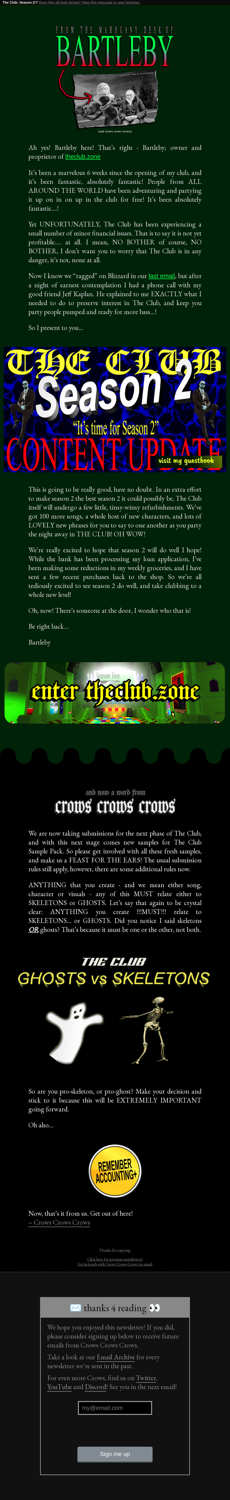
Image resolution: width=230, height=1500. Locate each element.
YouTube (59, 1386)
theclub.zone (83, 156)
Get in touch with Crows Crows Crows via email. (115, 1264)
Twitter (146, 1377)
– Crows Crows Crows (59, 1222)
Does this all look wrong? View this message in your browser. (89, 2)
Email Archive (116, 1356)
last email (162, 275)
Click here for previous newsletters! (115, 1259)
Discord (95, 1386)
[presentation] (115, 1434)
